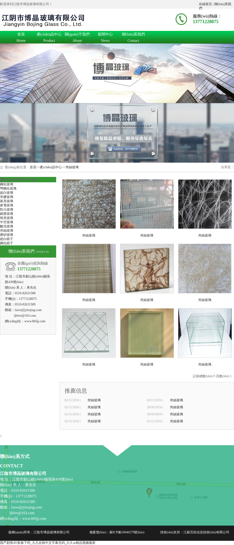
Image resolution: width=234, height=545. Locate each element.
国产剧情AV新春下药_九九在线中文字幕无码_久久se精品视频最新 (47, 543)
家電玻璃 (6, 205)
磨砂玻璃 (6, 235)
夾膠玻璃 (6, 197)
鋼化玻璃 (6, 184)
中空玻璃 (6, 222)
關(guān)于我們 (77, 35)
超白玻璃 (6, 192)
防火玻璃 (6, 209)
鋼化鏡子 (6, 243)
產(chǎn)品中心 (49, 35)
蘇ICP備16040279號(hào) (127, 532)
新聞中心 (105, 35)
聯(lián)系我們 (133, 35)
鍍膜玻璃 (6, 213)
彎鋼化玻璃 (8, 188)
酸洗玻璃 (6, 226)
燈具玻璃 (6, 218)
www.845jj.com (34, 321)
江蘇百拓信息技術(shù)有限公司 (206, 532)
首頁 (21, 35)
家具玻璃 (6, 201)
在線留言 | (206, 4)
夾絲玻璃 (72, 167)
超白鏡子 (6, 239)
